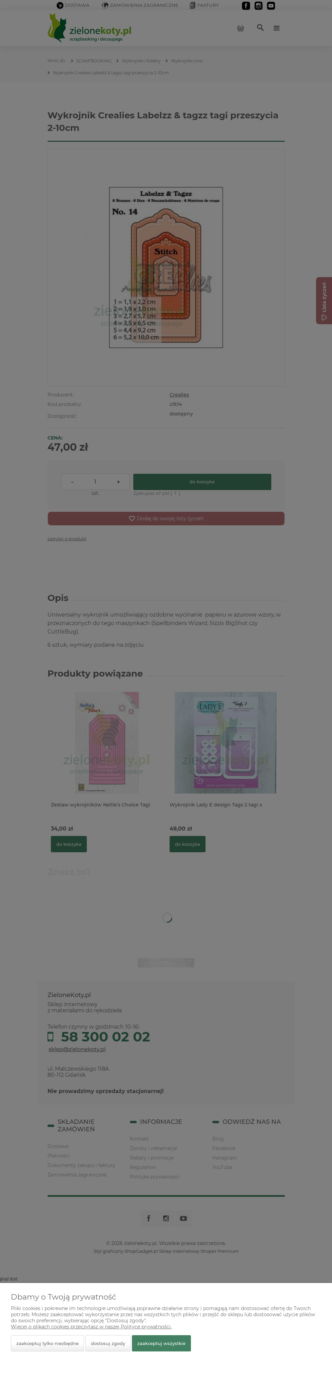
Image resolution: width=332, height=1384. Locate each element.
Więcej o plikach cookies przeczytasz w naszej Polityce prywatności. (91, 1327)
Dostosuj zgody (108, 1343)
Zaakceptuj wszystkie (161, 1343)
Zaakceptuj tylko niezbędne (47, 1343)
